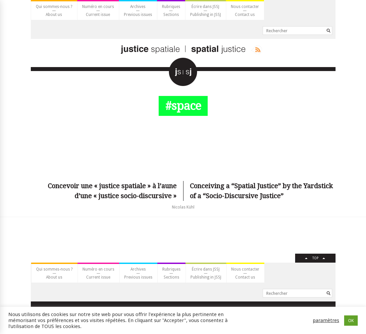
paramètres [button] (326, 320)
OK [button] (351, 320)
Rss (256, 49)
